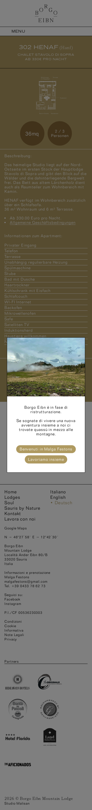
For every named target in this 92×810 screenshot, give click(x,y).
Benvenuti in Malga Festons (46, 449)
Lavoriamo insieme (46, 459)
